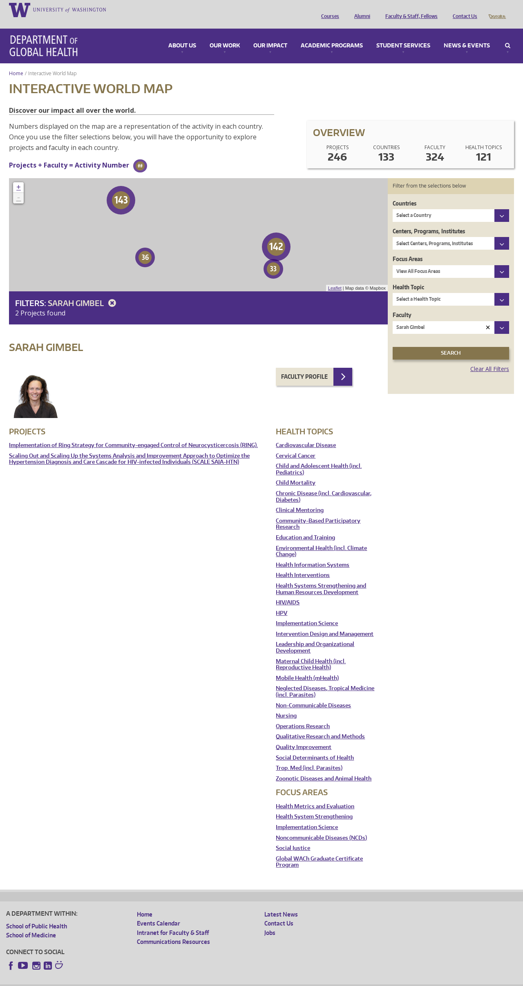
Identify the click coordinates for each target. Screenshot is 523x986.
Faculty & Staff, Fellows (409, 9)
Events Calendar (158, 911)
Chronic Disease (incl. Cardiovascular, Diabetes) (323, 485)
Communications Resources (173, 930)
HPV (281, 602)
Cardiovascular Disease (306, 434)
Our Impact (270, 34)
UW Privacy (114, 980)
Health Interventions (303, 564)
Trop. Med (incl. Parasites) (309, 756)
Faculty (402, 303)
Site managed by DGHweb (196, 980)
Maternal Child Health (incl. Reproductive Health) (311, 653)
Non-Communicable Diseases (313, 694)
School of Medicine (31, 923)
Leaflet (335, 276)
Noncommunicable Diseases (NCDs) (321, 826)
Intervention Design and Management (324, 622)
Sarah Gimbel (83, 291)
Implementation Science (307, 612)
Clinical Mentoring (300, 499)
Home (16, 61)
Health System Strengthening (314, 805)
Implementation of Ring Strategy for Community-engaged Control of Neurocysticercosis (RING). (133, 434)
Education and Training (305, 526)
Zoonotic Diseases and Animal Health (323, 767)
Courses (328, 9)
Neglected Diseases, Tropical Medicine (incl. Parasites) (325, 680)
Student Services (403, 34)
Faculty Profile (304, 365)
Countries (404, 191)
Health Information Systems (312, 553)
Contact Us (463, 9)
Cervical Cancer (295, 444)
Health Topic (408, 275)
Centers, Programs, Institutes (429, 219)
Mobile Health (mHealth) (307, 667)
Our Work (225, 34)
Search (507, 34)
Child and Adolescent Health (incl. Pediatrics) (319, 458)
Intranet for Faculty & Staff (173, 921)
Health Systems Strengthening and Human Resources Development (321, 577)
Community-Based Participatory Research (318, 512)
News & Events (467, 34)
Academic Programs (332, 34)
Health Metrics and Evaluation (315, 795)
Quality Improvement (303, 736)
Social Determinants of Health (315, 746)
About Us (182, 34)
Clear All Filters (489, 357)
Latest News (281, 902)
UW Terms (147, 980)
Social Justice (293, 837)
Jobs (269, 921)
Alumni (360, 9)
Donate (497, 9)
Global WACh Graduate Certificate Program (319, 850)
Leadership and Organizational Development (315, 636)
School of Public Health (36, 914)
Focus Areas (407, 247)
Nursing (286, 704)
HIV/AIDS (287, 591)
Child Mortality (295, 471)
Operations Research (303, 715)
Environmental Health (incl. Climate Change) (321, 540)
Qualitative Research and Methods (320, 725)
